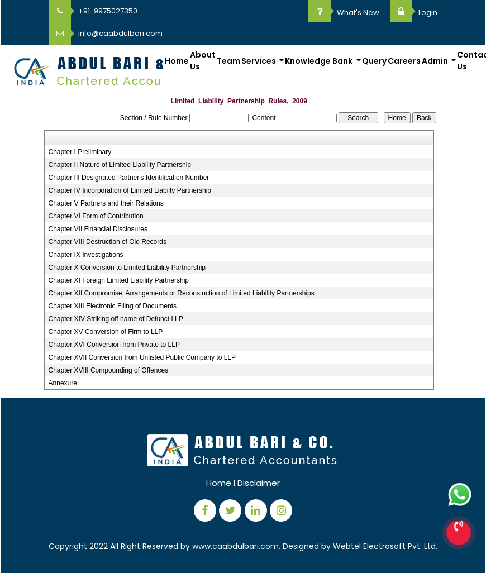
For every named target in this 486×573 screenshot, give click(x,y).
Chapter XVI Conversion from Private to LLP (114, 344)
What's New (343, 12)
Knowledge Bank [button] (319, 60)
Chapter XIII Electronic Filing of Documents (113, 306)
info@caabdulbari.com (106, 33)
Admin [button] (436, 60)
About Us (203, 60)
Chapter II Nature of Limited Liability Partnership (120, 165)
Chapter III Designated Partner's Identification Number (129, 178)
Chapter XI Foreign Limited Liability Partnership (119, 280)
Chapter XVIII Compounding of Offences (109, 370)
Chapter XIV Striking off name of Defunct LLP (116, 319)
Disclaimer (258, 483)
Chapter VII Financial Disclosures (98, 229)
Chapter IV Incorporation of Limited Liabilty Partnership (130, 190)
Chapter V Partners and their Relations (106, 203)
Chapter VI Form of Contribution (96, 216)
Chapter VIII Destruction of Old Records (107, 242)
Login (413, 12)
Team (228, 60)
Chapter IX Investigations (86, 255)
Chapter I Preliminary (80, 152)
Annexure (63, 383)
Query (374, 60)
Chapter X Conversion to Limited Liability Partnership (127, 267)
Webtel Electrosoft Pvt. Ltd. (385, 546)
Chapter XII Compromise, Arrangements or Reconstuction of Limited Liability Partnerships (182, 293)
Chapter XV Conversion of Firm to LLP (106, 332)
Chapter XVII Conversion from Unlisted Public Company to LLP (142, 357)
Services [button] (259, 60)
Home (177, 60)
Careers (404, 60)
